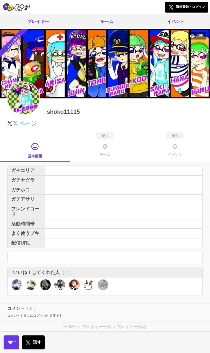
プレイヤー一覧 (96, 326)
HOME (69, 326)
